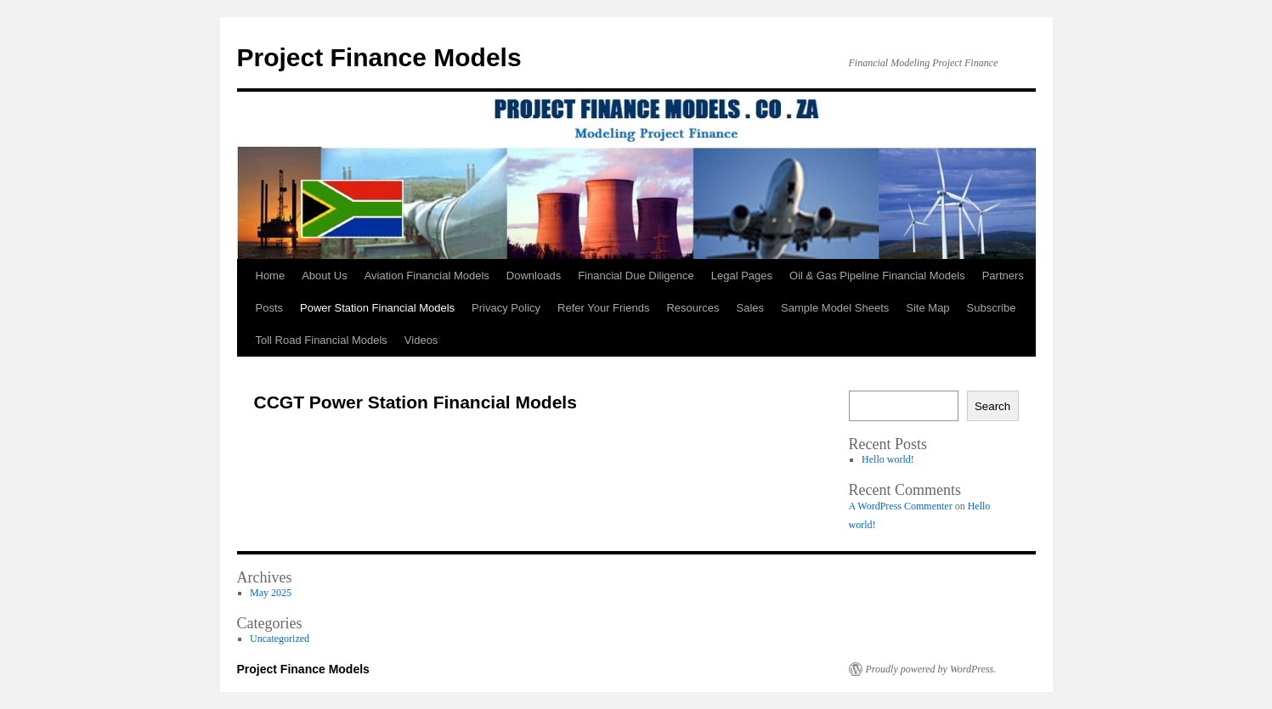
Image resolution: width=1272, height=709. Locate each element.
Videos (421, 340)
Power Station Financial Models (377, 307)
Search (992, 406)
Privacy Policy (506, 307)
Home (270, 275)
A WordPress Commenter (901, 506)
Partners (1003, 275)
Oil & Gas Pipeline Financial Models (877, 275)
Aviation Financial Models (427, 275)
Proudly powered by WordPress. (931, 669)
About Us (324, 275)
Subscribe (991, 307)
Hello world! (888, 459)
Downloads (533, 275)
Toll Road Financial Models (321, 340)
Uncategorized (279, 638)
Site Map (927, 307)
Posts (270, 307)
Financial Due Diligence (636, 275)
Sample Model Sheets (835, 307)
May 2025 (270, 593)
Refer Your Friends (603, 307)
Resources (692, 307)
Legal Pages (741, 275)
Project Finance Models (379, 57)
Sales (751, 307)
